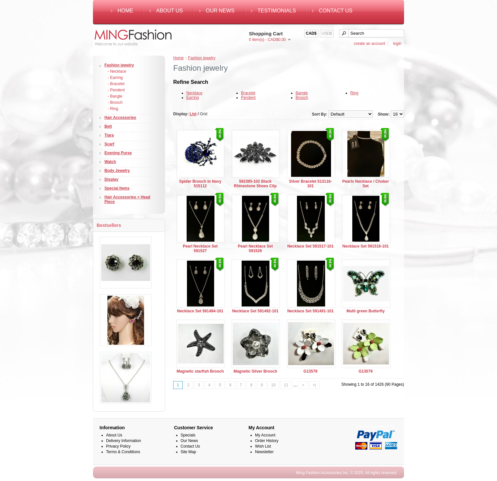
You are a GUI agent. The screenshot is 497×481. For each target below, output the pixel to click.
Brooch (302, 97)
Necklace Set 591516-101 (365, 246)
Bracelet (248, 93)
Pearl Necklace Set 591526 (255, 248)
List (193, 114)
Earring (192, 97)
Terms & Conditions (123, 452)
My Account (265, 435)
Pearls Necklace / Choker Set (365, 183)
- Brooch (115, 102)
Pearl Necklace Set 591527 (200, 248)
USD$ (327, 33)
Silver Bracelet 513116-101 (310, 183)
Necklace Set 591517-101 (310, 246)
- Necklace (117, 71)
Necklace (194, 93)
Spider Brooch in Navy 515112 (200, 183)
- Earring (115, 77)
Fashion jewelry (119, 65)
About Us (169, 10)
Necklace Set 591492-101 (255, 311)
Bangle (302, 93)
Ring (354, 93)
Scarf (109, 144)
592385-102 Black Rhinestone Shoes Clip (255, 183)
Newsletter (264, 452)
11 (286, 385)
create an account (369, 43)
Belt (108, 126)
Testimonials (277, 10)
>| (314, 385)
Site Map (188, 452)
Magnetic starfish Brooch (200, 371)
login (397, 43)
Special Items (117, 188)
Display (111, 179)
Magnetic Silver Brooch (255, 371)
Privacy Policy (118, 446)
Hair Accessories (120, 117)
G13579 (311, 371)
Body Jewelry (117, 170)
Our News (220, 10)
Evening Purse (118, 153)
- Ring (113, 108)
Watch (110, 161)
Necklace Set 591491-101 (310, 311)
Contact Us (336, 10)
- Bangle (115, 96)
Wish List (263, 446)
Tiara (109, 135)
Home (125, 10)
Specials (188, 435)
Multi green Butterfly (365, 311)
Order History (266, 440)
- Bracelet (116, 84)
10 (273, 385)
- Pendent (116, 90)
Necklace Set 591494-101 (200, 311)
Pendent (248, 97)
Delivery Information (123, 440)
